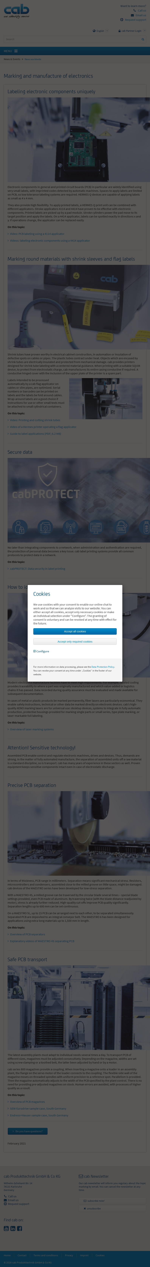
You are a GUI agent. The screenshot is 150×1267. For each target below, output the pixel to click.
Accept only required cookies (75, 641)
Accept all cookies (75, 631)
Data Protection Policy (102, 666)
